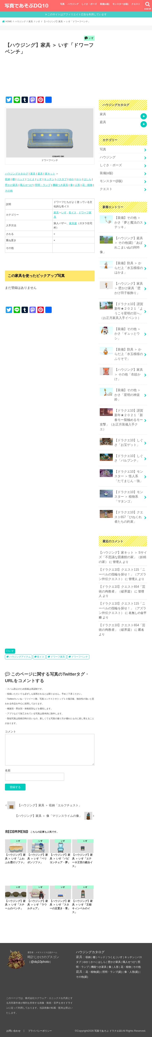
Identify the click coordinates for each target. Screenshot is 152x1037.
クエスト (135, 4)
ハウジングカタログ (16, 173)
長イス (72, 212)
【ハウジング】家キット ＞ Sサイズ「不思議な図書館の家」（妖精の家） (123, 524)
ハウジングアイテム (20, 656)
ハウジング (73, 4)
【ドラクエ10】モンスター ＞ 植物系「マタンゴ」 (121, 465)
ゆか (71, 179)
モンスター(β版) (120, 4)
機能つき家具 (60, 184)
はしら (87, 179)
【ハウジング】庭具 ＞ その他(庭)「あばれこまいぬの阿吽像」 (120, 239)
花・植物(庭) (93, 971)
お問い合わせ (14, 1030)
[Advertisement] (77, 80)
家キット (50, 173)
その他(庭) (82, 976)
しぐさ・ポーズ (89, 4)
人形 (77, 184)
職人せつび (26, 184)
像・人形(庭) (131, 971)
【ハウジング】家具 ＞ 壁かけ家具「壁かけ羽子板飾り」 (121, 280)
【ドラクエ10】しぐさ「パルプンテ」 (120, 428)
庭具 (40, 173)
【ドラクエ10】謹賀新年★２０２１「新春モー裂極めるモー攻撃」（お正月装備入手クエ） (120, 394)
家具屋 (73, 223)
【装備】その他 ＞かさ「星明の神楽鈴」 (121, 375)
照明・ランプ (42, 184)
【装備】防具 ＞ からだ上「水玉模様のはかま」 (121, 261)
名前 (7, 770)
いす (39, 179)
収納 (7, 179)
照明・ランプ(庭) (112, 971)
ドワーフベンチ (79, 656)
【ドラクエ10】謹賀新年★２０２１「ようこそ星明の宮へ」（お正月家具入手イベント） (120, 302)
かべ (78, 179)
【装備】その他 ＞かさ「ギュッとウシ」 (121, 321)
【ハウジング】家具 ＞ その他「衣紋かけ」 (120, 358)
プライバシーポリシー (41, 1030)
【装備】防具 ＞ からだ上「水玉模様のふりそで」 (121, 338)
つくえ (31, 179)
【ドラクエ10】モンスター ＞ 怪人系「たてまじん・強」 (121, 445)
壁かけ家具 (11, 184)
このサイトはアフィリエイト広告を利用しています (77, 14)
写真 (62, 4)
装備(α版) (104, 4)
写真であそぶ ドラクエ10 (107, 1030)
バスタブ (61, 179)
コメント (10, 731)
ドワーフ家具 (58, 656)
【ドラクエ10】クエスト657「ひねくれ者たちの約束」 (121, 484)
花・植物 (87, 184)
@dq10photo (40, 961)
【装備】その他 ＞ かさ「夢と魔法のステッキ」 (121, 218)
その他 (9, 190)
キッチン (49, 179)
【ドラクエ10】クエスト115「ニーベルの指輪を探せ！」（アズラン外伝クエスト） (122, 540)
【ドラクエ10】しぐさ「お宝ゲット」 (120, 414)
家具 (32, 173)
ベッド (21, 179)
